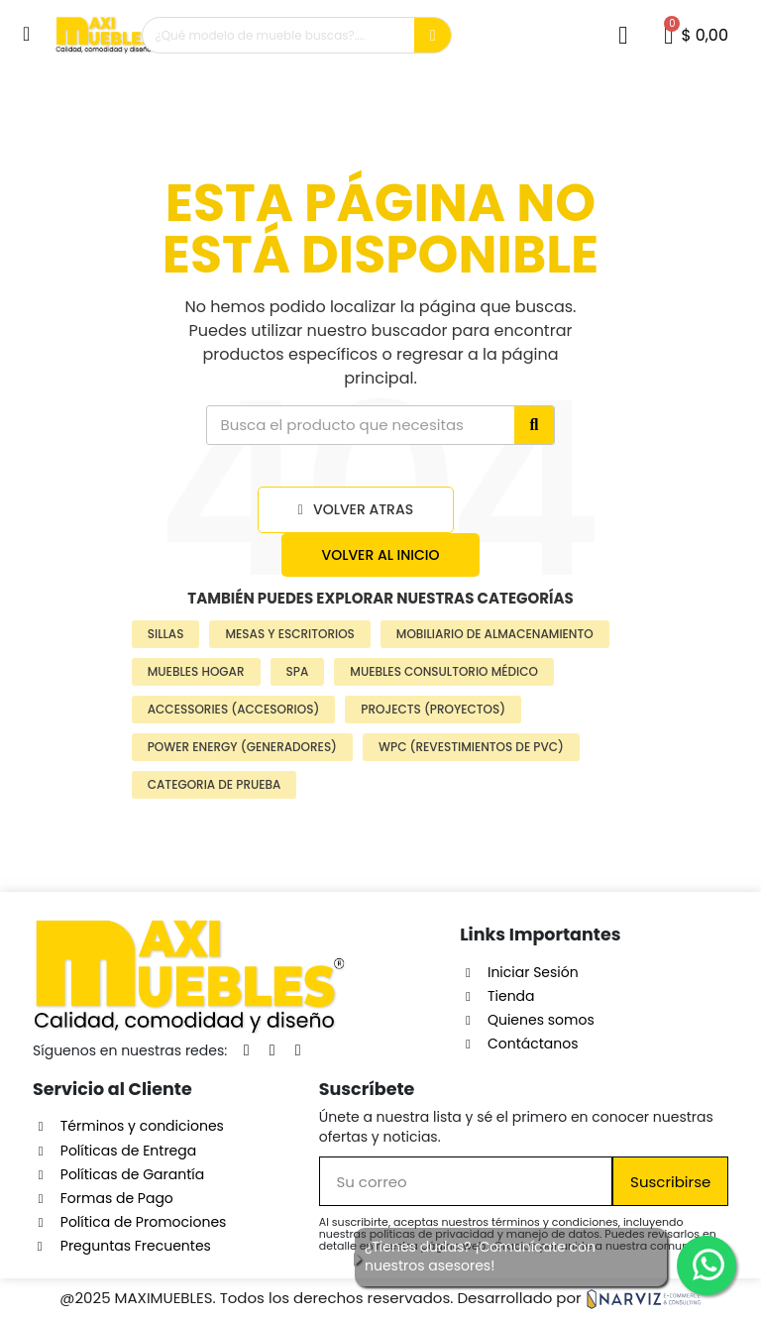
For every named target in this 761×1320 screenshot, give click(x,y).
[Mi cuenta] (623, 35)
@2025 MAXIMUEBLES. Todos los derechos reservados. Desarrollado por (380, 1297)
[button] (29, 34)
